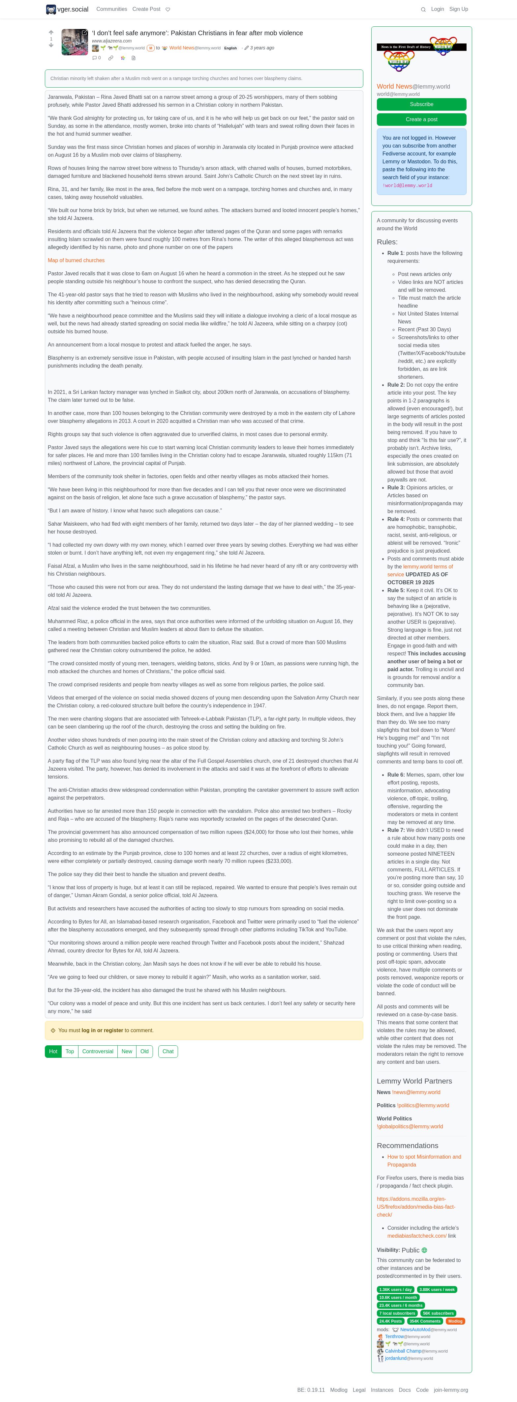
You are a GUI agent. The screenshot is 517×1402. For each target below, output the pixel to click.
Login (437, 9)
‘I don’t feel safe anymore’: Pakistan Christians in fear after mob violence (197, 33)
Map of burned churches (76, 260)
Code (422, 1390)
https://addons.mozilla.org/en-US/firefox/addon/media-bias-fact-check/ (416, 1207)
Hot (53, 1051)
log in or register (102, 1030)
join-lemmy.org (451, 1390)
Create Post (146, 9)
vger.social (67, 9)
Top (70, 1051)
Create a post (422, 119)
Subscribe (421, 104)
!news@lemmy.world (416, 1092)
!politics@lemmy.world (423, 1105)
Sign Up (458, 9)
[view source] (133, 58)
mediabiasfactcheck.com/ (417, 1236)
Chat (168, 1051)
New (127, 1051)
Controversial (97, 1051)
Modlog (455, 1321)
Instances (382, 1390)
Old (144, 1051)
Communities (112, 9)
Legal (359, 1390)
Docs (405, 1390)
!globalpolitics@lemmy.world (410, 1126)
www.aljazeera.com (112, 40)
